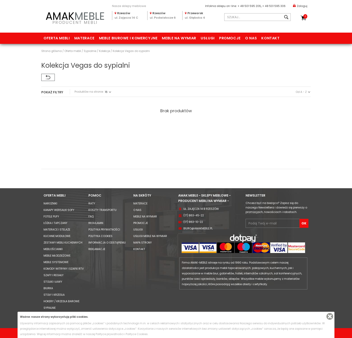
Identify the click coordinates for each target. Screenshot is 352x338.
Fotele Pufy (51, 216)
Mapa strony (142, 242)
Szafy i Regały (54, 275)
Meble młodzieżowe (57, 255)
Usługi (208, 38)
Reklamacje (96, 249)
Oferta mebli (57, 38)
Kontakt (270, 38)
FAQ (91, 216)
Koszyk (305, 16)
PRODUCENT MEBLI (75, 17)
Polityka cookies (100, 236)
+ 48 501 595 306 (274, 6)
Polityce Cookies (137, 334)
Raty (91, 203)
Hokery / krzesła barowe (61, 301)
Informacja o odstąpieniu (107, 242)
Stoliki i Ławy (53, 282)
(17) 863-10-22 (193, 222)
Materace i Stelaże (57, 229)
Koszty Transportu (102, 210)
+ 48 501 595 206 (249, 6)
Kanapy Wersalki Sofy (59, 210)
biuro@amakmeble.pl (198, 228)
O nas (251, 38)
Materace (84, 38)
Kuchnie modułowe (57, 236)
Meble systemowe (56, 262)
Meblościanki (53, 249)
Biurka (48, 288)
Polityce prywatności (110, 334)
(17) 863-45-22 (193, 215)
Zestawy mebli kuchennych (63, 242)
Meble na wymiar (179, 38)
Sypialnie (50, 308)
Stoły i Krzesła (54, 295)
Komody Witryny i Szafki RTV (64, 269)
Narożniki (50, 203)
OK (303, 223)
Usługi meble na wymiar (150, 236)
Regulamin (95, 223)
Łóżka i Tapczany (55, 223)
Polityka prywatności (104, 229)
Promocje (230, 38)
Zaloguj (300, 6)
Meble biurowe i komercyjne (128, 38)
